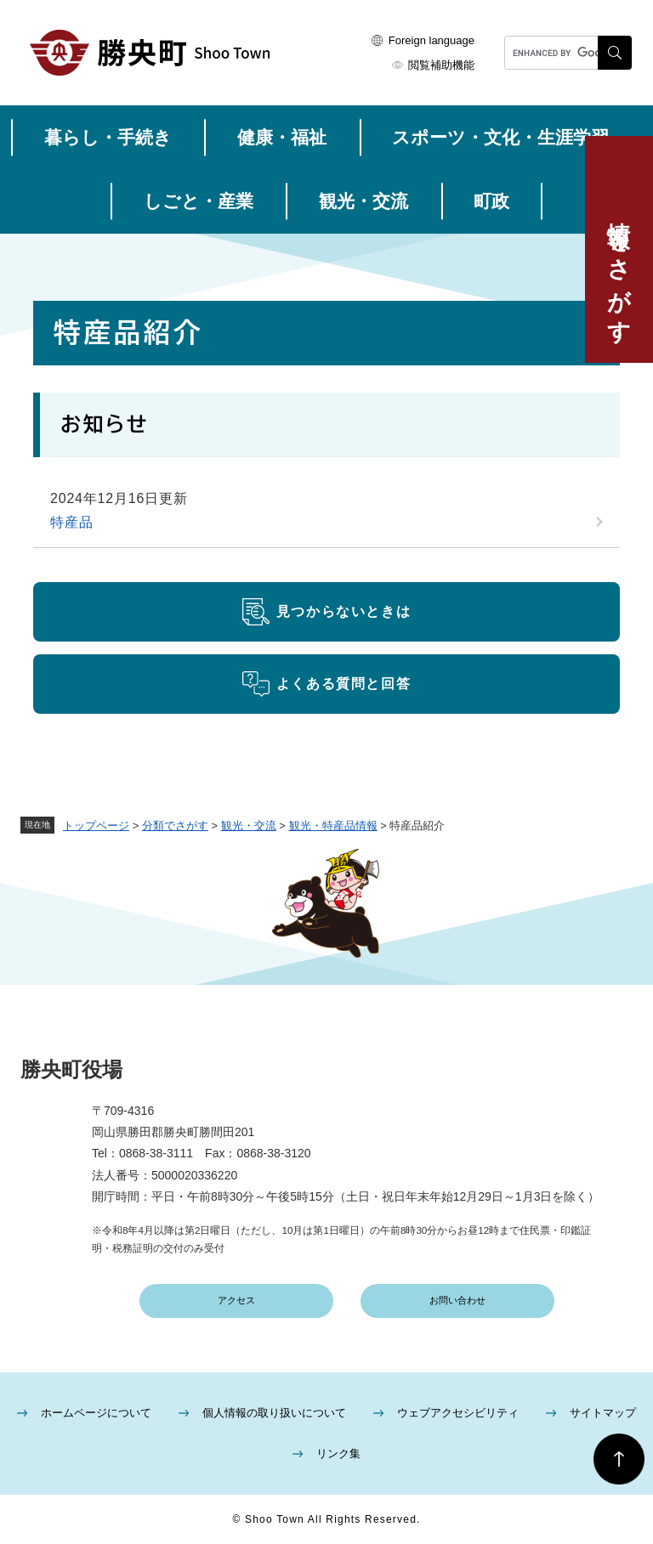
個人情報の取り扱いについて (274, 1412)
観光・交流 (363, 201)
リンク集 (338, 1453)
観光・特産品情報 (333, 825)
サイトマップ (603, 1412)
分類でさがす (175, 825)
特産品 (71, 522)
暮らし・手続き (108, 137)
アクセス (236, 1300)
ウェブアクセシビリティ (458, 1412)
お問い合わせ (457, 1300)
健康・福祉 (281, 137)
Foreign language (431, 40)
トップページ (96, 825)
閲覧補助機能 (441, 65)
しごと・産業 (198, 201)
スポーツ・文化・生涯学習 (500, 137)
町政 (491, 201)
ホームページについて (96, 1412)
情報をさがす (619, 269)
